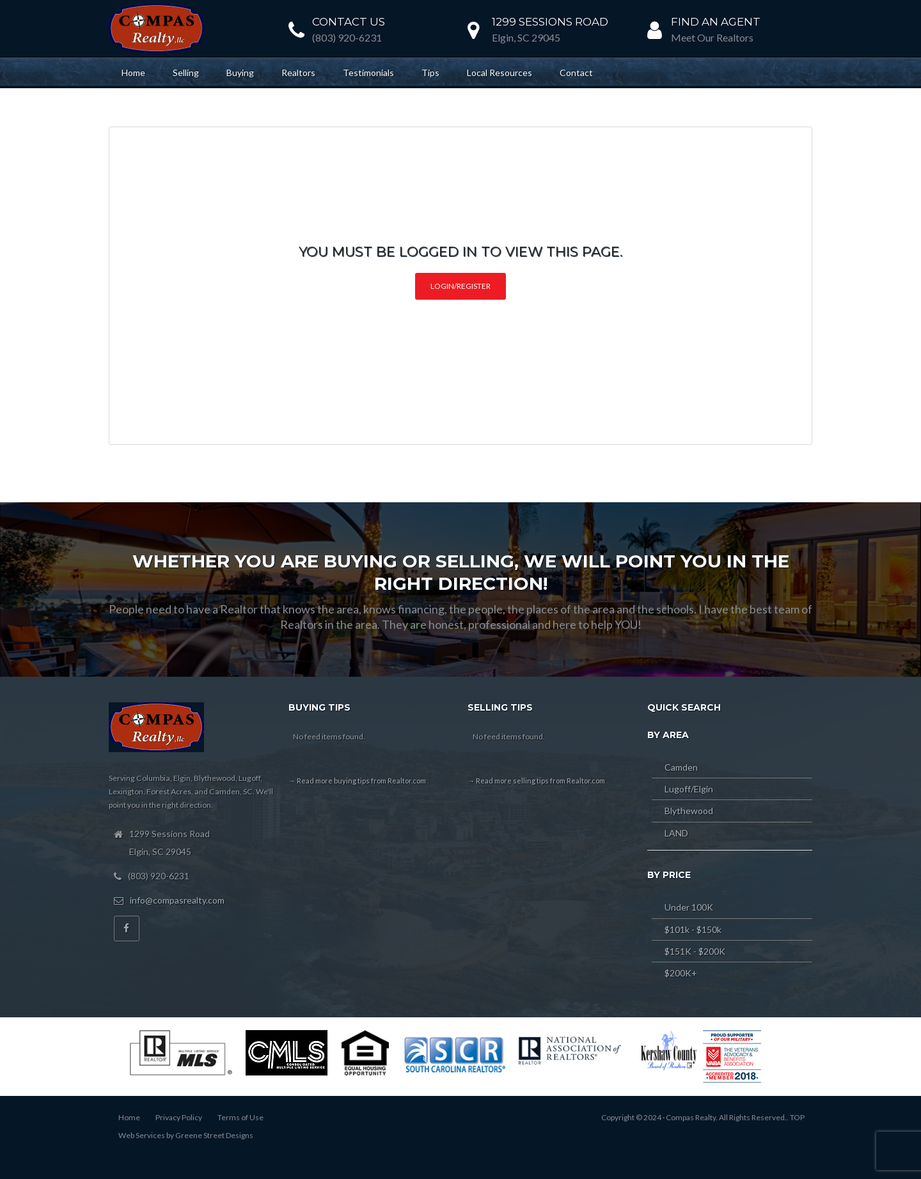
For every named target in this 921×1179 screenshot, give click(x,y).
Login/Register (460, 286)
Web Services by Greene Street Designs (185, 1135)
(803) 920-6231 (347, 37)
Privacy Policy (178, 1117)
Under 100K (689, 907)
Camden (681, 767)
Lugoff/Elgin (689, 788)
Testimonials (368, 72)
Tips (430, 72)
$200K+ (681, 972)
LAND (676, 833)
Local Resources (499, 72)
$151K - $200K (695, 951)
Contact (576, 72)
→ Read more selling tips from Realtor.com (536, 780)
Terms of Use (240, 1117)
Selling (186, 72)
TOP (797, 1117)
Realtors (298, 72)
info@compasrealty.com (177, 900)
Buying (240, 72)
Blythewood (689, 810)
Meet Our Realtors (712, 37)
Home (133, 72)
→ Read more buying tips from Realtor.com (357, 780)
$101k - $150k (693, 929)
